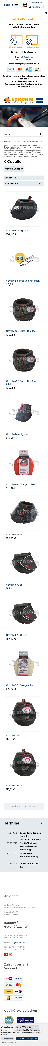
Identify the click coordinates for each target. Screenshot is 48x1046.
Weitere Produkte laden (24, 806)
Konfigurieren (8, 1039)
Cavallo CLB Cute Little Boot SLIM (21, 383)
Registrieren (36, 6)
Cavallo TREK (13, 735)
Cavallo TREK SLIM (15, 785)
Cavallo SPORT (14, 584)
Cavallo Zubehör (14, 168)
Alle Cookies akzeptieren (27, 1039)
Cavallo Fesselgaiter (17, 434)
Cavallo (14, 161)
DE (15, 5)
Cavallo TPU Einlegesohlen (20, 685)
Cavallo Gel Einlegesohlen (20, 484)
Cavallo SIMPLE (14, 534)
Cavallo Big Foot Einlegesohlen (23, 280)
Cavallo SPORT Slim (16, 635)
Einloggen (35, 2)
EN (7, 5)
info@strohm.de (27, 57)
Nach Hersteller (11, 183)
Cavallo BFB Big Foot (17, 230)
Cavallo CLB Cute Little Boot (21, 331)
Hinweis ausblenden (9, 1042)
